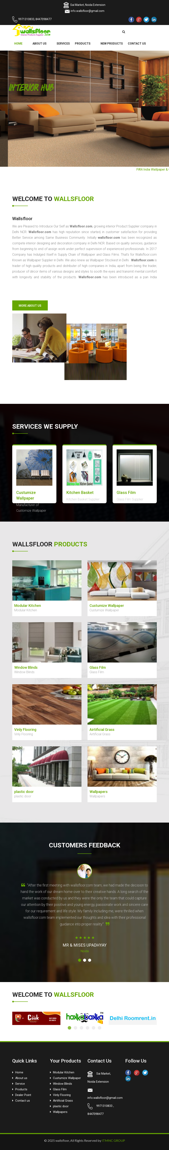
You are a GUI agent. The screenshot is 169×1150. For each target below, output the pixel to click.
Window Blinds (62, 1083)
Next (160, 1018)
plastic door (61, 1106)
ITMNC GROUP (113, 1140)
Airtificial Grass (63, 1100)
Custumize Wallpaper (67, 1078)
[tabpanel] (36, 1018)
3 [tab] (81, 1028)
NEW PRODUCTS (112, 43)
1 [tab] (69, 1028)
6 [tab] (100, 1028)
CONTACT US (137, 43)
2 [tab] (75, 1028)
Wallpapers (60, 1112)
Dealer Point (23, 1095)
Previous (9, 1018)
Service (20, 1083)
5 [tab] (94, 1028)
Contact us (22, 1100)
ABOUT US (40, 43)
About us (21, 1078)
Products (21, 1089)
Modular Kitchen (63, 1072)
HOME (18, 43)
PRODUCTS (83, 43)
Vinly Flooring (62, 1095)
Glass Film (60, 1089)
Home (19, 1072)
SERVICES (63, 43)
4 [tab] (88, 1028)
